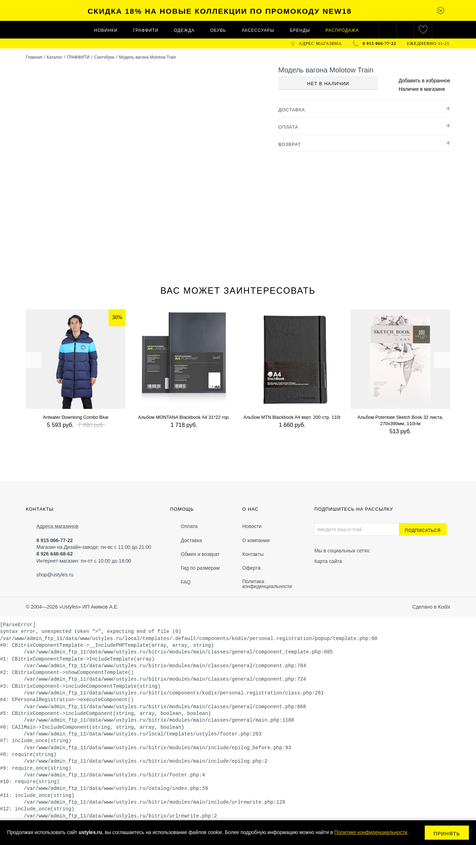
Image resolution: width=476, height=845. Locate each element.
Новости (251, 526)
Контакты (252, 554)
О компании (255, 540)
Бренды (300, 30)
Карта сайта (328, 561)
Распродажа (342, 30)
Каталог (54, 57)
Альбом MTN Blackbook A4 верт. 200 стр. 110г (292, 417)
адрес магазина (320, 43)
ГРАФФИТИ (145, 30)
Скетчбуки (104, 57)
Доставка (191, 540)
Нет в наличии (328, 83)
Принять (447, 834)
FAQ (186, 582)
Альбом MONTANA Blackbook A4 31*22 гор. (184, 417)
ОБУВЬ (218, 30)
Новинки (105, 30)
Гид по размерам (200, 567)
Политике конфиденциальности (370, 832)
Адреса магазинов (57, 526)
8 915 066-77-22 (379, 43)
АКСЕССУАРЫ (258, 30)
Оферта (251, 567)
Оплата (189, 526)
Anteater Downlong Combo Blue (76, 417)
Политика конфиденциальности (267, 584)
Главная (34, 57)
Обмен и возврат (200, 554)
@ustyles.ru (60, 574)
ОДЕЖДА (184, 30)
